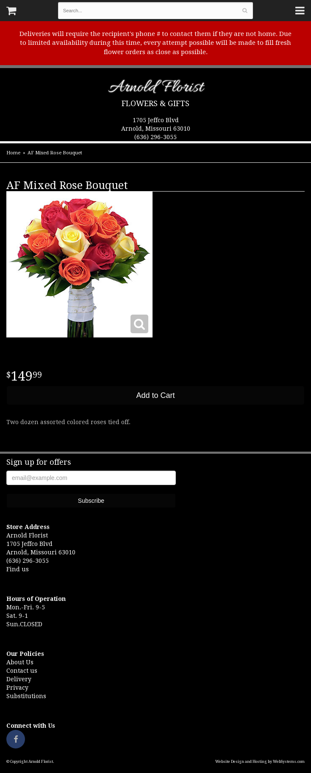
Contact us (21, 670)
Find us (17, 569)
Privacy (17, 687)
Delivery (18, 679)
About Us (19, 662)
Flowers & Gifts (155, 103)
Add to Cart (155, 395)
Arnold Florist (155, 89)
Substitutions (26, 696)
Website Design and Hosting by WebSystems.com (260, 761)
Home (13, 153)
